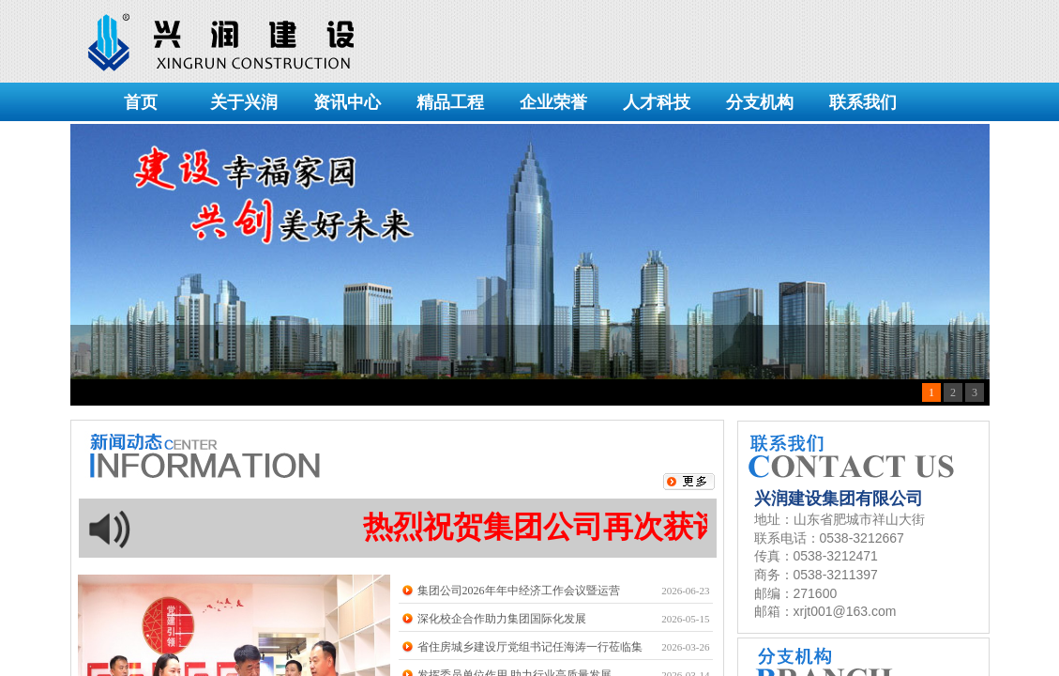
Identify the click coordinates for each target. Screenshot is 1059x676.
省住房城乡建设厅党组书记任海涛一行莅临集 (530, 646)
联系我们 (863, 102)
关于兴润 (244, 102)
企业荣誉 (553, 102)
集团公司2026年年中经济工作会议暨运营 (518, 590)
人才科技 (656, 102)
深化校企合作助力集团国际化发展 (501, 618)
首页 (141, 102)
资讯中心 (347, 102)
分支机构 (760, 102)
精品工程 (450, 102)
